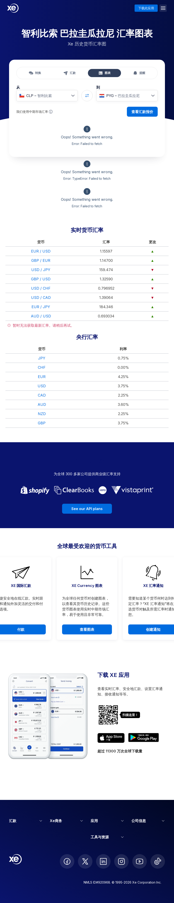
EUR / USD (41, 251)
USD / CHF (41, 288)
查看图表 (87, 629)
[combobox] (47, 95)
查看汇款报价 (142, 111)
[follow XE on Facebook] (67, 861)
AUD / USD (41, 316)
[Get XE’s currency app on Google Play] (143, 738)
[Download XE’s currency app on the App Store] (111, 738)
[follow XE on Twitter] (85, 861)
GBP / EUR (40, 260)
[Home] (13, 8)
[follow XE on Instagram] (121, 861)
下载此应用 (146, 8)
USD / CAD (41, 297)
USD (42, 386)
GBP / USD (41, 279)
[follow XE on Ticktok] (157, 861)
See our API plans (87, 508)
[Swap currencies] (87, 95)
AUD (42, 404)
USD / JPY (40, 269)
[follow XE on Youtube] (139, 861)
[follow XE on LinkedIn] (103, 861)
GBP (42, 423)
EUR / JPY (40, 307)
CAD (42, 395)
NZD (42, 413)
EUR (42, 376)
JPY (41, 358)
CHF (42, 367)
